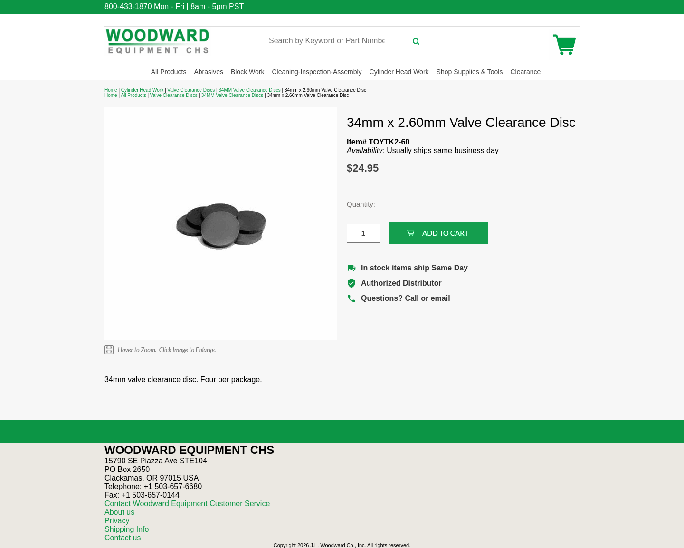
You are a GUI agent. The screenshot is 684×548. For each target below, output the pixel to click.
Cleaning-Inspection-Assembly (316, 72)
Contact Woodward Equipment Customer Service (187, 504)
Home (110, 90)
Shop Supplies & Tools (470, 72)
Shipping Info (126, 529)
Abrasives (208, 72)
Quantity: (356, 204)
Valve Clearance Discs (191, 90)
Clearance (525, 72)
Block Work (248, 72)
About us (119, 512)
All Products (169, 72)
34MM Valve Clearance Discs (249, 90)
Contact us (122, 538)
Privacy (116, 521)
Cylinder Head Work (399, 72)
